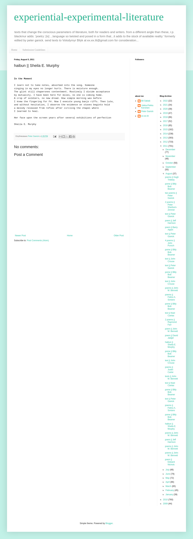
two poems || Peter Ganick (171, 195)
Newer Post (20, 235)
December (170, 149)
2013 (165, 138)
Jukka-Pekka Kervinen (147, 106)
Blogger (109, 523)
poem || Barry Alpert (171, 228)
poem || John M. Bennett (171, 330)
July (167, 469)
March (168, 486)
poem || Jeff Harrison (170, 221)
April (167, 482)
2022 (165, 101)
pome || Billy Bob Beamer (170, 186)
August (169, 173)
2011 (165, 146)
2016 (165, 125)
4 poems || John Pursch (170, 243)
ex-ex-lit (145, 116)
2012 (165, 142)
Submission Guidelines (33, 50)
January (169, 494)
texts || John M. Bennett (171, 377)
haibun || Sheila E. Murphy (170, 344)
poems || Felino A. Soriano (170, 297)
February (169, 490)
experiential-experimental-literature (89, 17)
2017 (165, 121)
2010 (165, 499)
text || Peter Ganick (170, 215)
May (167, 478)
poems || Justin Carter (169, 369)
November (170, 156)
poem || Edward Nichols (170, 462)
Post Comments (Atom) (38, 240)
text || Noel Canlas (170, 314)
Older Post (119, 235)
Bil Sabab (145, 101)
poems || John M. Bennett (171, 289)
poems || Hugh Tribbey (172, 178)
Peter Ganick (147, 111)
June (168, 474)
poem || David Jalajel (171, 336)
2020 (165, 109)
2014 (165, 133)
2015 (165, 129)
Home (14, 50)
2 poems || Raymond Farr (171, 322)
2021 (165, 105)
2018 (165, 117)
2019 (165, 113)
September (170, 167)
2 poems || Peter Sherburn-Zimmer (171, 206)
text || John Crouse (170, 260)
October (169, 163)
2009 (165, 503)
